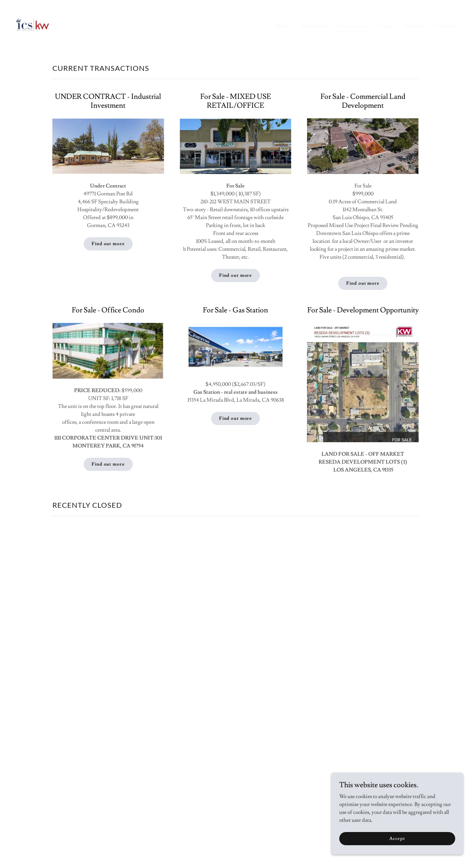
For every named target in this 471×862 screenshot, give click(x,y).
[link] (33, 23)
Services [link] (414, 26)
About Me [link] (313, 26)
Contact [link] (445, 26)
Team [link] (387, 26)
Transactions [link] (353, 26)
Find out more (108, 244)
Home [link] (283, 26)
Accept (397, 838)
